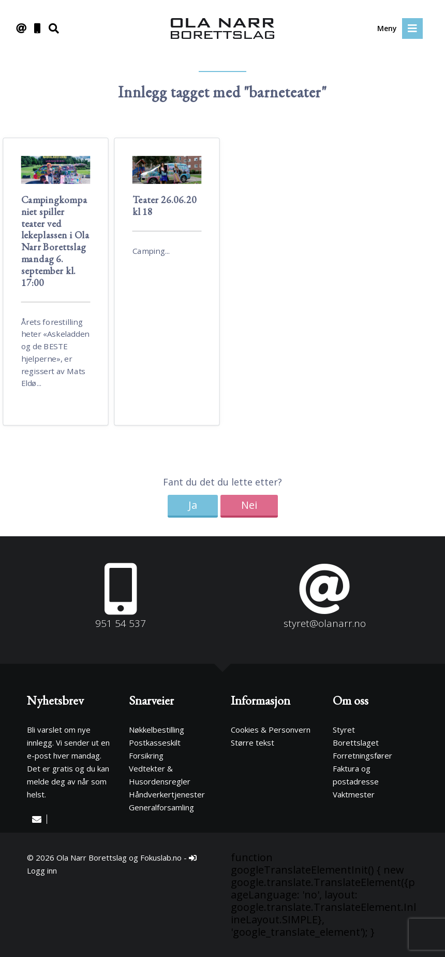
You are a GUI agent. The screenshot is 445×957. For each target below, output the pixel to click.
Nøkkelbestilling (156, 729)
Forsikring (146, 755)
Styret (344, 729)
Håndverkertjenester (167, 794)
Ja (192, 505)
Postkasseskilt (155, 742)
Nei (249, 505)
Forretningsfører (362, 755)
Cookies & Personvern (270, 729)
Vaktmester (354, 794)
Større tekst (252, 742)
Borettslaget (356, 742)
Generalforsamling (161, 807)
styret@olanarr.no (325, 623)
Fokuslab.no (161, 857)
